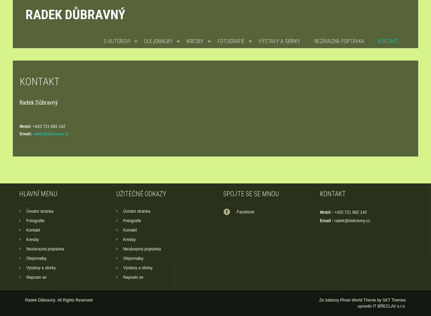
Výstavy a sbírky (279, 41)
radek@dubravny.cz (51, 134)
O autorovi (117, 41)
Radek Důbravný (75, 15)
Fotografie (231, 41)
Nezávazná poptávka (339, 41)
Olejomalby (158, 41)
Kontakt (388, 41)
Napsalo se (36, 277)
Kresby (195, 41)
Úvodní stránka (40, 211)
